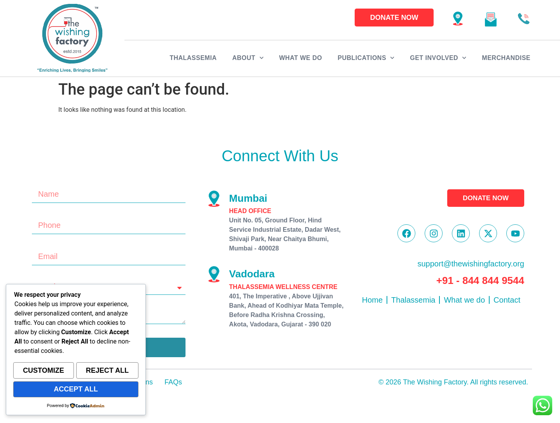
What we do (300, 58)
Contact (507, 302)
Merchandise (506, 58)
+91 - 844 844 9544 (480, 282)
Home (372, 302)
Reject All (107, 371)
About (248, 58)
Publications (366, 58)
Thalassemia (193, 58)
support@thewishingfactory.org (470, 265)
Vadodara (252, 274)
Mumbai (248, 198)
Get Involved (438, 58)
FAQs (173, 382)
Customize (43, 371)
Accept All (76, 389)
